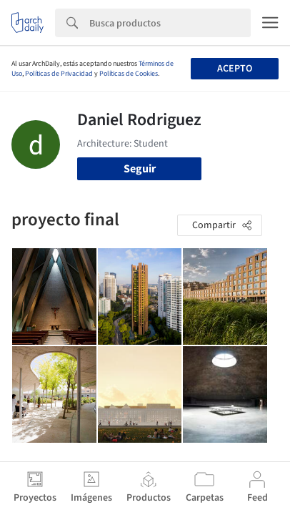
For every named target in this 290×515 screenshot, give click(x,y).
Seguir (140, 169)
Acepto (234, 69)
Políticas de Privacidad (59, 74)
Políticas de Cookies (128, 74)
